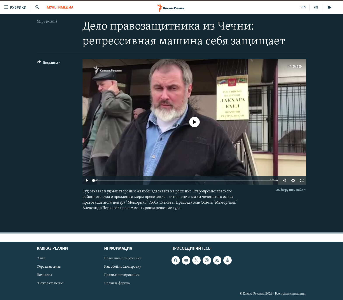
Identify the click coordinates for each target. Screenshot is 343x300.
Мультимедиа (60, 7)
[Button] (48, 63)
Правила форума (117, 283)
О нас (41, 258)
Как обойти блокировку (122, 267)
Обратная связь (49, 267)
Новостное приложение (123, 258)
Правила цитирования (122, 275)
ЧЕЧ (303, 7)
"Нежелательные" (50, 283)
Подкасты (44, 275)
